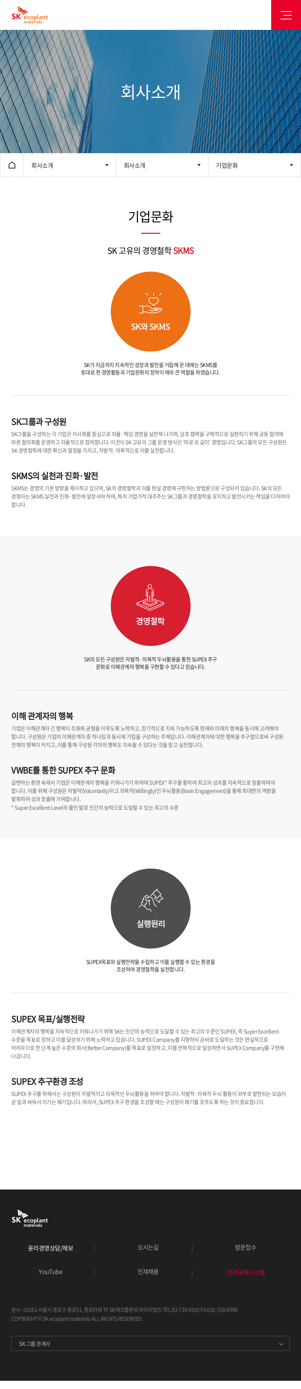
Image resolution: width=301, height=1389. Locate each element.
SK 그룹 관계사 (34, 1343)
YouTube (50, 1271)
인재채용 (148, 1271)
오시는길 (148, 1247)
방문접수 (245, 1247)
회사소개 (42, 165)
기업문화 (227, 165)
